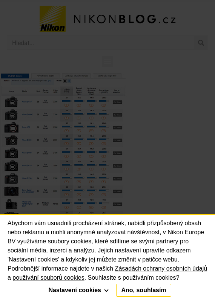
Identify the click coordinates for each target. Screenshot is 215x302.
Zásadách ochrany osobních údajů (161, 268)
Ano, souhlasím (143, 290)
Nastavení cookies (78, 290)
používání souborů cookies (48, 277)
